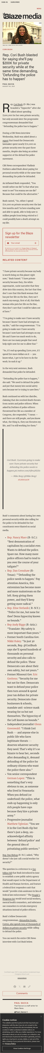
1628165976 (23, 479)
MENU (39, 8)
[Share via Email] (24, 985)
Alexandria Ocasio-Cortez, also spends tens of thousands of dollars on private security (22, 923)
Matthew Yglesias (17, 823)
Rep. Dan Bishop (10, 854)
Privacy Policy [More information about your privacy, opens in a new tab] (10, 1044)
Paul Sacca (8, 84)
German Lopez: (16, 777)
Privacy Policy (25, 248)
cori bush (7, 50)
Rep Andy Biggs (16, 624)
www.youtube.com (22, 976)
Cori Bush (18, 104)
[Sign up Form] (22, 242)
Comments (22, 992)
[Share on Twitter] (19, 985)
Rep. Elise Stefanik (18, 607)
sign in (5, 2)
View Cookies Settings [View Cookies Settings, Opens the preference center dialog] (22, 1048)
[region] (22, 1033)
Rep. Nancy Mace (17, 537)
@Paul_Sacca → (21, 1011)
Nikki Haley (14, 641)
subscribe (15, 2)
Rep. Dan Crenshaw (18, 570)
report (6, 140)
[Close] (41, 1016)
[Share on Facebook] (15, 985)
